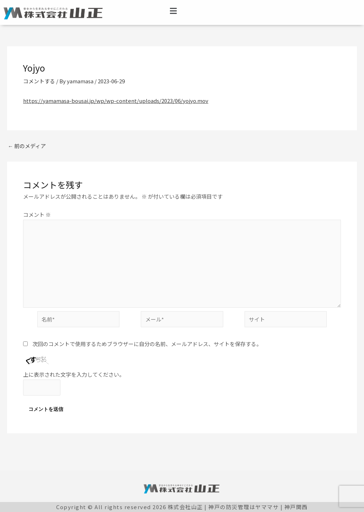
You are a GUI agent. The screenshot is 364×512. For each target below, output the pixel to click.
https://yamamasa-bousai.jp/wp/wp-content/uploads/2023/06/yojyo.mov (115, 100)
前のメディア (27, 145)
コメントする (39, 81)
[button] (173, 10)
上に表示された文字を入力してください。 (73, 374)
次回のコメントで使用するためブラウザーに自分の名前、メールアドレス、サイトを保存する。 (147, 344)
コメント (37, 214)
